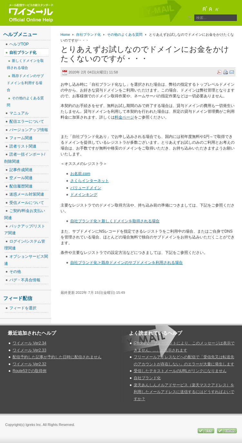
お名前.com (80, 173)
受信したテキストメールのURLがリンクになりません (180, 371)
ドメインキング (83, 194)
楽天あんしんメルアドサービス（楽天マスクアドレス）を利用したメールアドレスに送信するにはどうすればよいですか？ (184, 392)
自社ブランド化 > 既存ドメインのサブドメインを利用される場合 (126, 262)
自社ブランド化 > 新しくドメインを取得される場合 (115, 221)
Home (65, 34)
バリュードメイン (85, 188)
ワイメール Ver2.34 (29, 343)
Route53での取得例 (29, 371)
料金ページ (124, 117)
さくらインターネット (89, 180)
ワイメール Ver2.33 (29, 350)
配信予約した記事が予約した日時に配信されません (57, 357)
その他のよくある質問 (124, 34)
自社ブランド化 (88, 34)
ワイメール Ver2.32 (29, 364)
